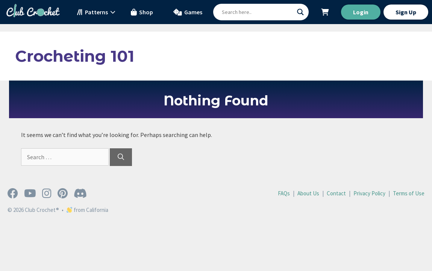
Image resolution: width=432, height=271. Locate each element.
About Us (308, 193)
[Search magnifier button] (300, 12)
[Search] (121, 157)
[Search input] (257, 12)
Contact (336, 193)
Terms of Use (408, 193)
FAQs (284, 193)
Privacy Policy (369, 193)
